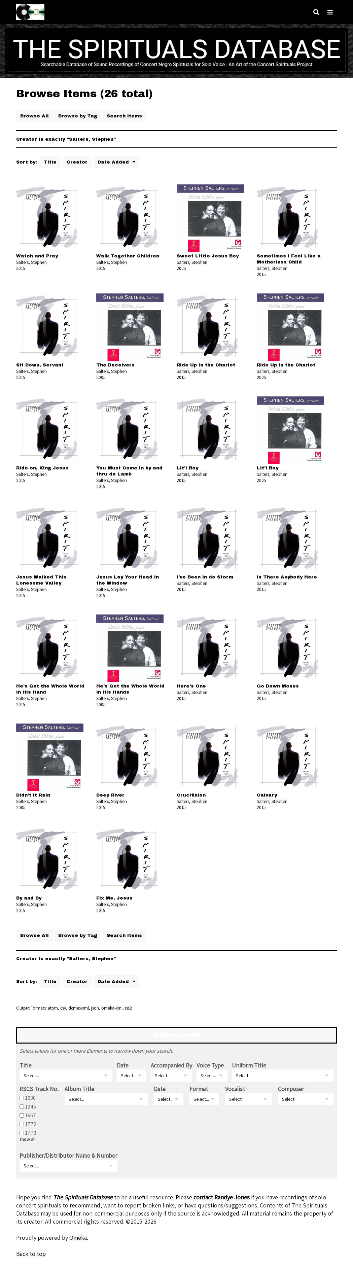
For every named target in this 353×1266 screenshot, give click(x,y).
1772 (31, 1124)
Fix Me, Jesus (114, 898)
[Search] (316, 12)
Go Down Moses (278, 686)
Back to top (31, 1254)
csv (63, 1008)
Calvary (267, 795)
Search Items (124, 115)
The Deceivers (115, 364)
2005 (181, 268)
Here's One (191, 686)
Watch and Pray (37, 255)
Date (123, 1065)
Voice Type (210, 1065)
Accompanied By (171, 1065)
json (95, 1008)
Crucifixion (191, 795)
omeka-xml (111, 1008)
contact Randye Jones (221, 1197)
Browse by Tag (77, 115)
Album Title (79, 1089)
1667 (30, 1115)
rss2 (128, 1008)
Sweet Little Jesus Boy (208, 255)
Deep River (110, 795)
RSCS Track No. (39, 1089)
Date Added (114, 162)
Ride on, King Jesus (42, 467)
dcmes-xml (78, 1008)
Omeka (78, 1237)
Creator (77, 162)
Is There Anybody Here (287, 576)
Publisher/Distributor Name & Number (68, 1155)
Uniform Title (249, 1065)
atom (53, 1008)
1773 (30, 1132)
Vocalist (235, 1089)
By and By (28, 898)
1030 (30, 1097)
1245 (30, 1106)
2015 (20, 268)
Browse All (34, 115)
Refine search (176, 1035)
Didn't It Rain (33, 795)
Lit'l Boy (187, 467)
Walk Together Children (127, 255)
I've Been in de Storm (205, 576)
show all (27, 1139)
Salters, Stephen (31, 262)
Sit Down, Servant (40, 364)
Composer (291, 1089)
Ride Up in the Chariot (206, 364)
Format (198, 1089)
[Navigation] (330, 12)
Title (50, 162)
